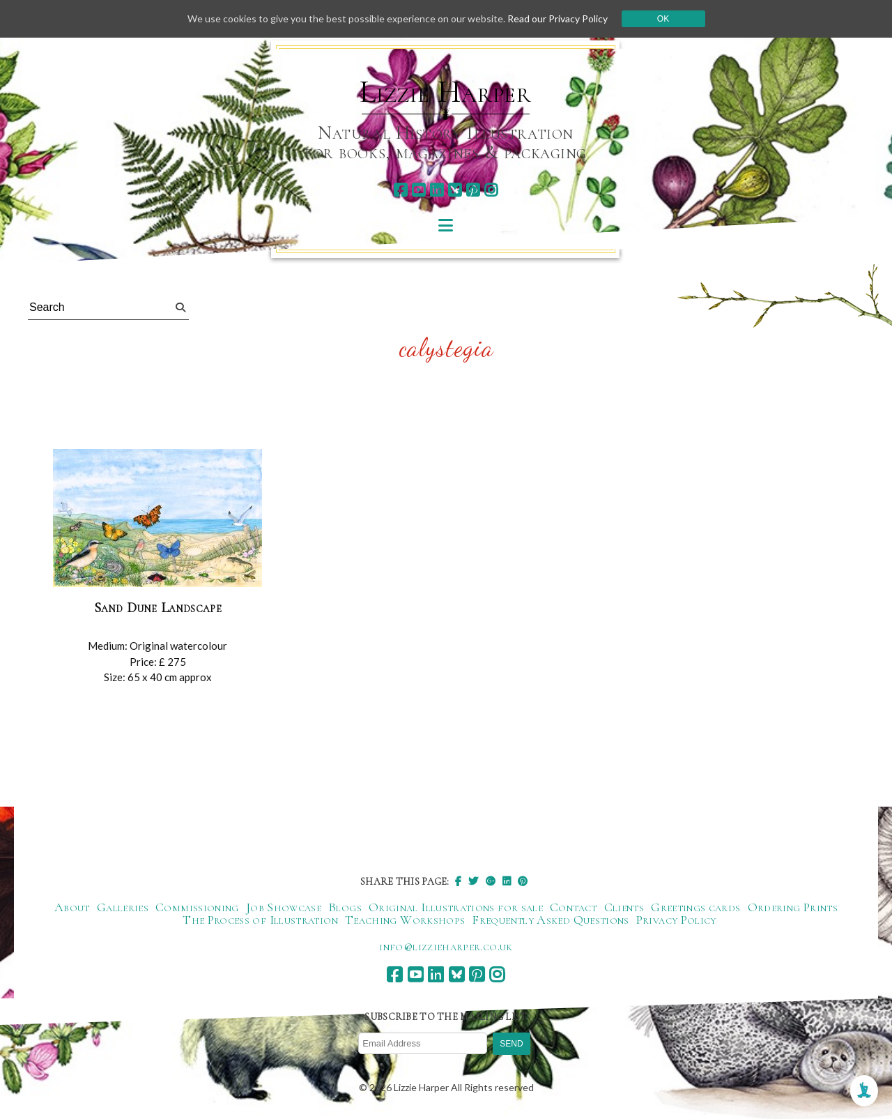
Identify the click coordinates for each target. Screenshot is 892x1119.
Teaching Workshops (405, 919)
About (72, 907)
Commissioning (197, 907)
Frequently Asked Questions (550, 919)
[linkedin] (436, 190)
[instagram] (491, 190)
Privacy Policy (676, 919)
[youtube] (418, 190)
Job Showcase (283, 907)
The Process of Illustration (260, 919)
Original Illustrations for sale (456, 907)
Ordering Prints (793, 907)
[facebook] (400, 190)
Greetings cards (695, 907)
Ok (663, 19)
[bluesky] (454, 190)
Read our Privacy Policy (557, 18)
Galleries (122, 907)
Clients (624, 907)
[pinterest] (472, 190)
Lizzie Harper (446, 92)
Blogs (345, 907)
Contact (573, 907)
